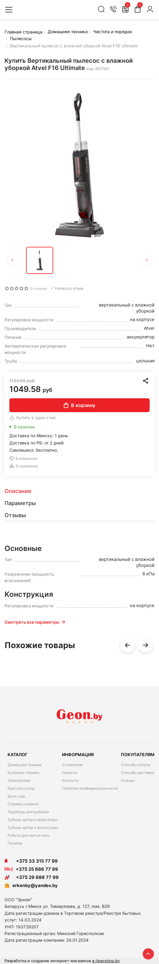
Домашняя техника (24, 764)
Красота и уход (21, 788)
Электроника (19, 780)
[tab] (79, 491)
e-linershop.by (106, 960)
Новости (69, 772)
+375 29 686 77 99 (32, 877)
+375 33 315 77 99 (31, 861)
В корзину (79, 405)
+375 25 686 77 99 (37, 869)
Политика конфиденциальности (90, 788)
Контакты (70, 780)
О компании (72, 764)
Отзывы (128, 780)
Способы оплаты (136, 764)
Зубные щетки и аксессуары (33, 827)
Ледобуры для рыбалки (28, 812)
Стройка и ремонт (23, 804)
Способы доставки (137, 772)
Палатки (15, 843)
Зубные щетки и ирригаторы (33, 819)
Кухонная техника (23, 772)
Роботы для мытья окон (29, 835)
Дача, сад (16, 796)
